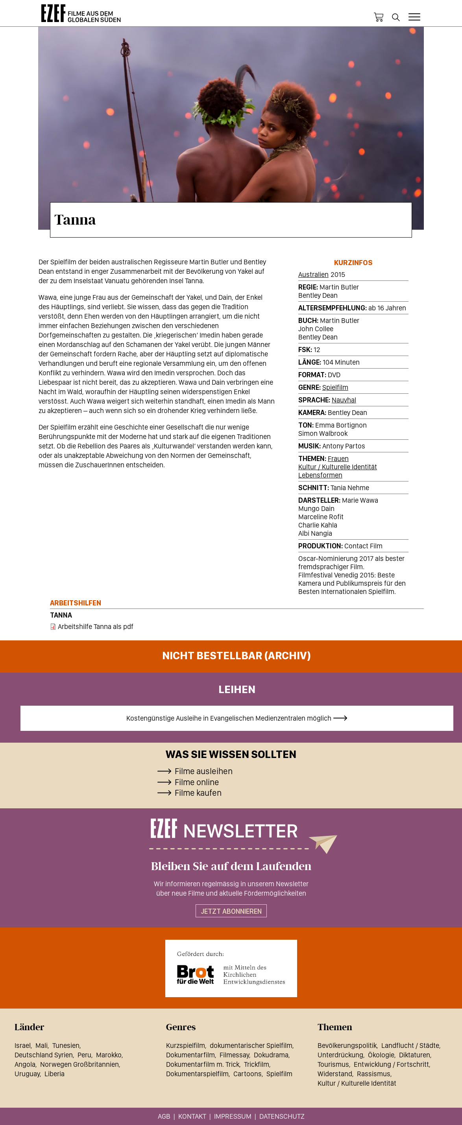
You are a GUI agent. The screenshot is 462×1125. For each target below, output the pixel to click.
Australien (313, 274)
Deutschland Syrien (44, 1055)
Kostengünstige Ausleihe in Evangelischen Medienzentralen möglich (228, 718)
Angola (25, 1064)
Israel (23, 1045)
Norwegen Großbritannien (79, 1064)
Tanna (61, 615)
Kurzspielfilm (185, 1045)
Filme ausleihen (204, 771)
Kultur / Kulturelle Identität (337, 467)
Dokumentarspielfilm (197, 1074)
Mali (41, 1045)
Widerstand (335, 1074)
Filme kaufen (198, 793)
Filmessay (234, 1055)
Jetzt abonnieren (231, 911)
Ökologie (381, 1055)
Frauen (338, 458)
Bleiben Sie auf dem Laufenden (231, 866)
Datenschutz (282, 1116)
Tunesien (65, 1045)
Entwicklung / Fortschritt (391, 1064)
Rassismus (373, 1074)
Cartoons (247, 1074)
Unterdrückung (340, 1055)
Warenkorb (378, 17)
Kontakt (192, 1116)
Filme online (197, 782)
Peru (84, 1055)
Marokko (109, 1055)
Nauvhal (344, 400)
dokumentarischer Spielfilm (251, 1045)
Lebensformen (320, 475)
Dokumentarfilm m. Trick (202, 1064)
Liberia (54, 1074)
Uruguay (27, 1074)
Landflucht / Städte (410, 1045)
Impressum (232, 1116)
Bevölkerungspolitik (347, 1045)
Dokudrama (271, 1055)
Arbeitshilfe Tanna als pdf (95, 626)
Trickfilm (256, 1064)
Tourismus (333, 1064)
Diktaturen (414, 1055)
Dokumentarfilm (190, 1055)
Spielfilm (335, 387)
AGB (164, 1116)
